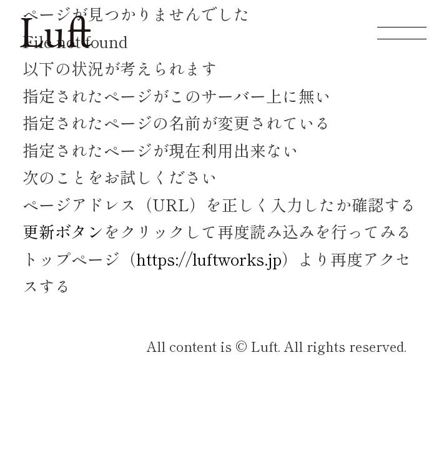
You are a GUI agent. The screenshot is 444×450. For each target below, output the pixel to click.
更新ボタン (63, 230)
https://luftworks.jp (209, 258)
